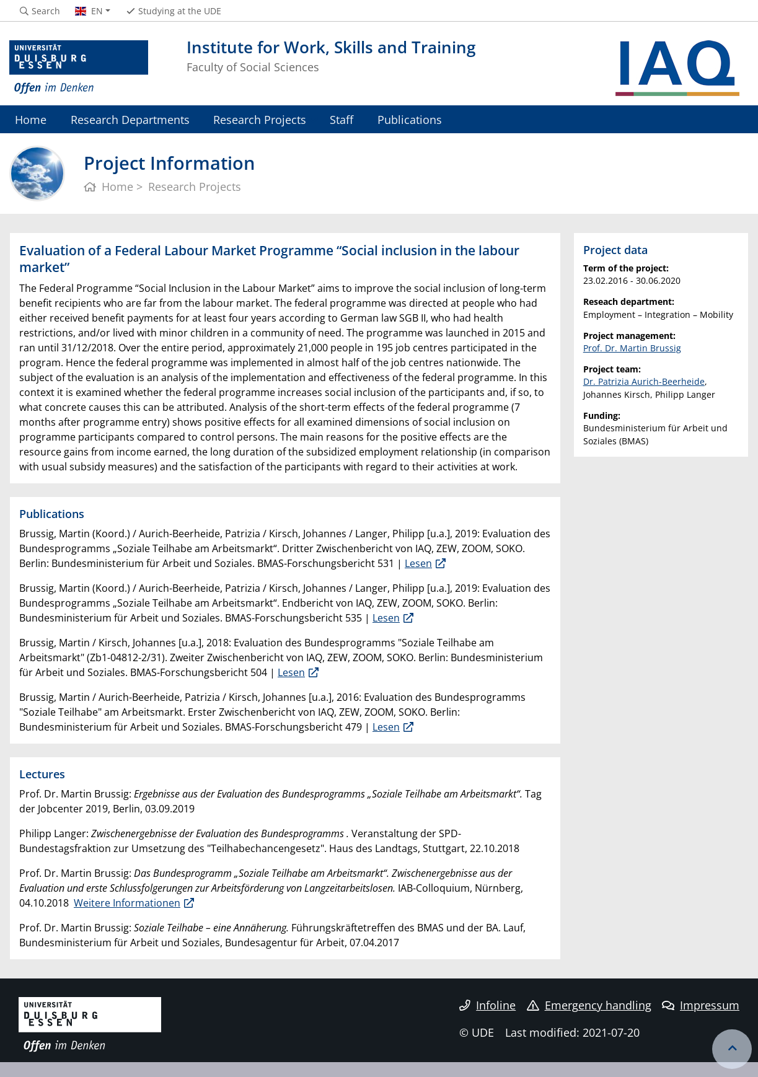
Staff (341, 119)
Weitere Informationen (127, 903)
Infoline (487, 1005)
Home (30, 119)
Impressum (700, 1005)
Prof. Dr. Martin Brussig (632, 348)
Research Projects (259, 119)
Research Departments (130, 119)
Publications (409, 119)
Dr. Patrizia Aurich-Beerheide (644, 381)
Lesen (418, 563)
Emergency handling (589, 1005)
